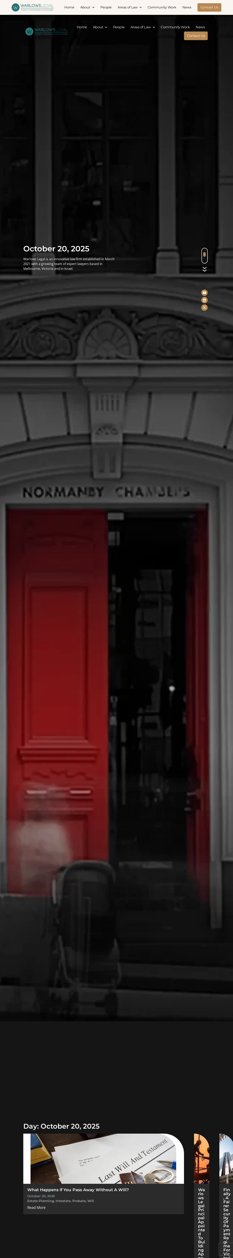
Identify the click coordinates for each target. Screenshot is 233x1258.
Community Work (162, 7)
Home (69, 7)
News (186, 7)
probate (79, 1201)
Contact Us (209, 7)
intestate (63, 1201)
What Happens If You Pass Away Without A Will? (78, 1189)
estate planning (40, 1201)
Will (90, 1201)
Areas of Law (130, 7)
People (106, 7)
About (87, 7)
